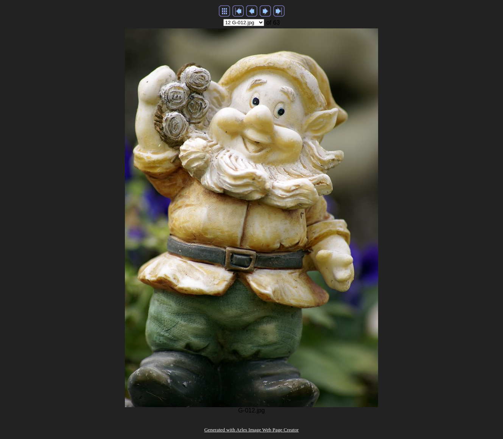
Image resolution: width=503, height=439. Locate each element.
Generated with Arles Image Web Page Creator (251, 430)
